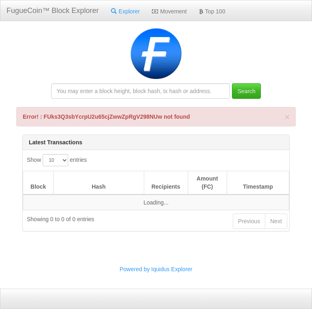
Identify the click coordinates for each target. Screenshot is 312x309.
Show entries (57, 160)
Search (246, 91)
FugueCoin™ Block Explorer (52, 11)
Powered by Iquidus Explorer (156, 269)
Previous (249, 221)
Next (276, 221)
